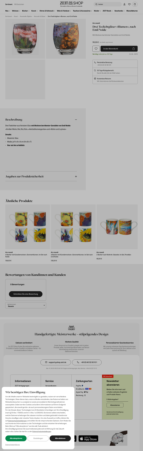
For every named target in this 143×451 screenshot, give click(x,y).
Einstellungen (38, 438)
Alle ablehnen (60, 438)
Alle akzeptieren (16, 438)
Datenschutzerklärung (12, 445)
